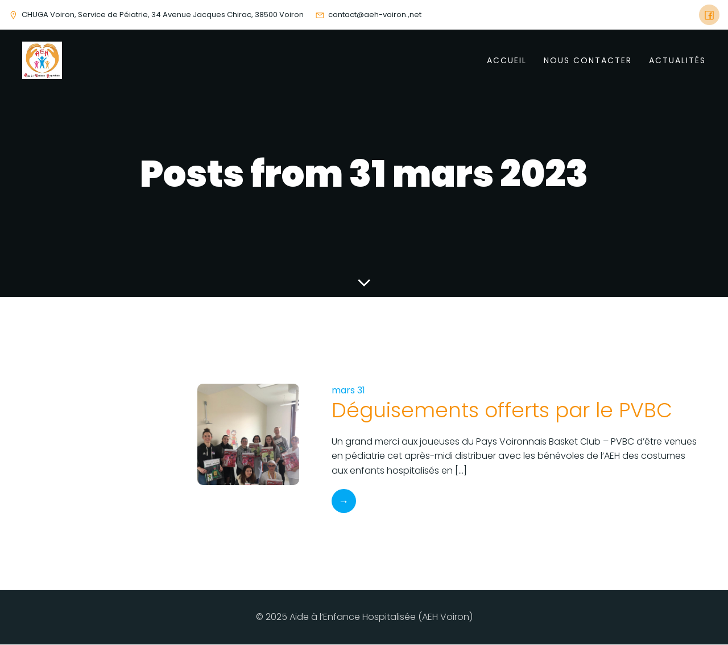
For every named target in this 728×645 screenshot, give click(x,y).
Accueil (507, 61)
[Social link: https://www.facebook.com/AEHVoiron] (709, 15)
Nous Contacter (588, 61)
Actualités (677, 61)
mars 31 (348, 390)
